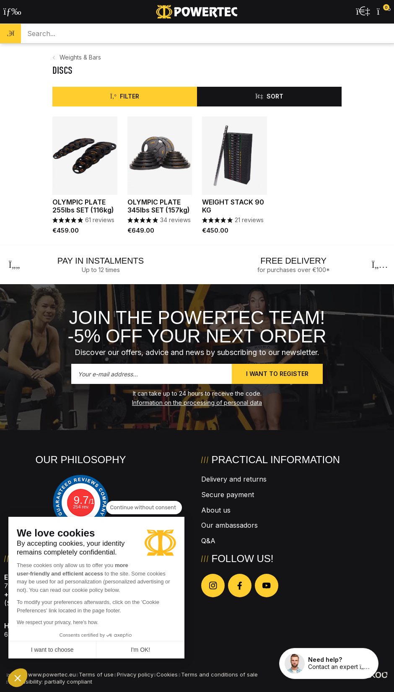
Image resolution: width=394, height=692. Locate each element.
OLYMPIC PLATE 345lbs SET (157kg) (158, 206)
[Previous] (14, 265)
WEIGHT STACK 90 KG (233, 206)
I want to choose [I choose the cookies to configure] (52, 649)
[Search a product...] (207, 33)
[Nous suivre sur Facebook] (239, 585)
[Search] (10, 33)
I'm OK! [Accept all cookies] (140, 649)
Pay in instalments (100, 260)
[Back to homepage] (197, 11)
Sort (269, 96)
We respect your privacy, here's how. (57, 622)
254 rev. (81, 506)
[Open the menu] (12, 11)
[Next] (380, 265)
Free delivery (293, 260)
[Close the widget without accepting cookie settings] (144, 507)
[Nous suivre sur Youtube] (266, 585)
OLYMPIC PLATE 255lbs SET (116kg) (83, 206)
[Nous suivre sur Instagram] (213, 585)
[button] (18, 678)
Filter (124, 96)
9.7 (85, 500)
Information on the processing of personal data (197, 402)
